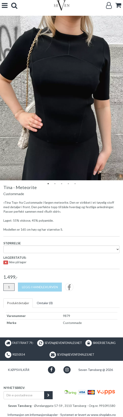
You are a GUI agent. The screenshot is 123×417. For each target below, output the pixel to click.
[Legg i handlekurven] (40, 287)
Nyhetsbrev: (14, 388)
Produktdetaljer (18, 303)
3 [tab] (61, 183)
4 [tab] (68, 183)
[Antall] (9, 287)
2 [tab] (55, 183)
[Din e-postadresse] (24, 395)
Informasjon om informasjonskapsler (32, 415)
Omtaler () (45, 303)
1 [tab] (48, 183)
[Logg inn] (109, 5)
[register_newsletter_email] (48, 395)
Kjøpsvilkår (18, 370)
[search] (14, 5)
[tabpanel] (61, 98)
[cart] (118, 5)
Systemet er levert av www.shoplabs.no (88, 415)
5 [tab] (75, 183)
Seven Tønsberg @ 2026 (95, 370)
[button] (51, 369)
